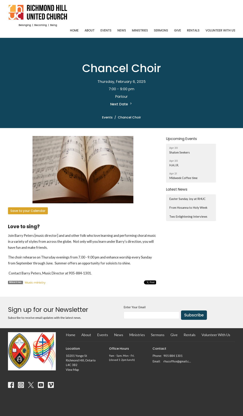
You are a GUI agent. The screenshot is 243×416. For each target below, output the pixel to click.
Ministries (140, 30)
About (89, 30)
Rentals (193, 30)
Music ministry (35, 282)
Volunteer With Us (220, 30)
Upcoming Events (181, 138)
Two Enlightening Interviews (188, 216)
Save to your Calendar (27, 211)
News (121, 30)
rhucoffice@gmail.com (177, 361)
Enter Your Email (135, 307)
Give (177, 30)
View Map (72, 369)
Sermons (161, 30)
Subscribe (194, 315)
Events (105, 30)
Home (74, 30)
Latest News (176, 189)
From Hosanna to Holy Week (188, 207)
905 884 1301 (173, 355)
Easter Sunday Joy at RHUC (187, 199)
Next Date (121, 104)
